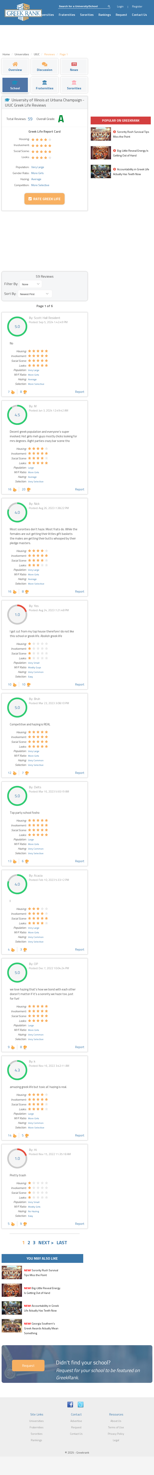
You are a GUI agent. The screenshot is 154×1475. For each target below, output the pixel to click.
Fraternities (67, 14)
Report (79, 391)
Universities (45, 14)
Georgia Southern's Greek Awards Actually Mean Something (41, 1328)
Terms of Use (116, 1427)
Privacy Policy (116, 1434)
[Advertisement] (45, 241)
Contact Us (139, 14)
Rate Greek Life (44, 199)
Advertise (76, 1421)
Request (121, 14)
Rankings (104, 14)
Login (120, 6)
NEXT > (46, 1242)
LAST (62, 1242)
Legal (116, 1440)
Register (137, 6)
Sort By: (10, 293)
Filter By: (11, 283)
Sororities (87, 14)
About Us (115, 1421)
